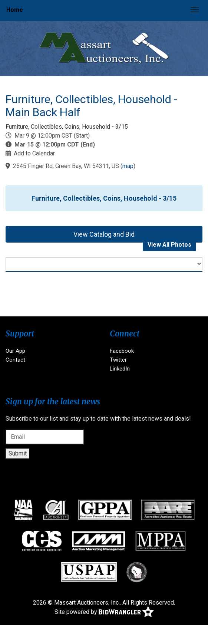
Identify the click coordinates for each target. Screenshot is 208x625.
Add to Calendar (34, 153)
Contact (15, 359)
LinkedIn (120, 368)
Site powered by (104, 612)
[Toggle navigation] (194, 10)
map (127, 166)
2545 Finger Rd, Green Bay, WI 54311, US (66, 166)
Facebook (122, 351)
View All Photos (169, 244)
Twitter (118, 359)
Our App (15, 351)
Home (14, 9)
